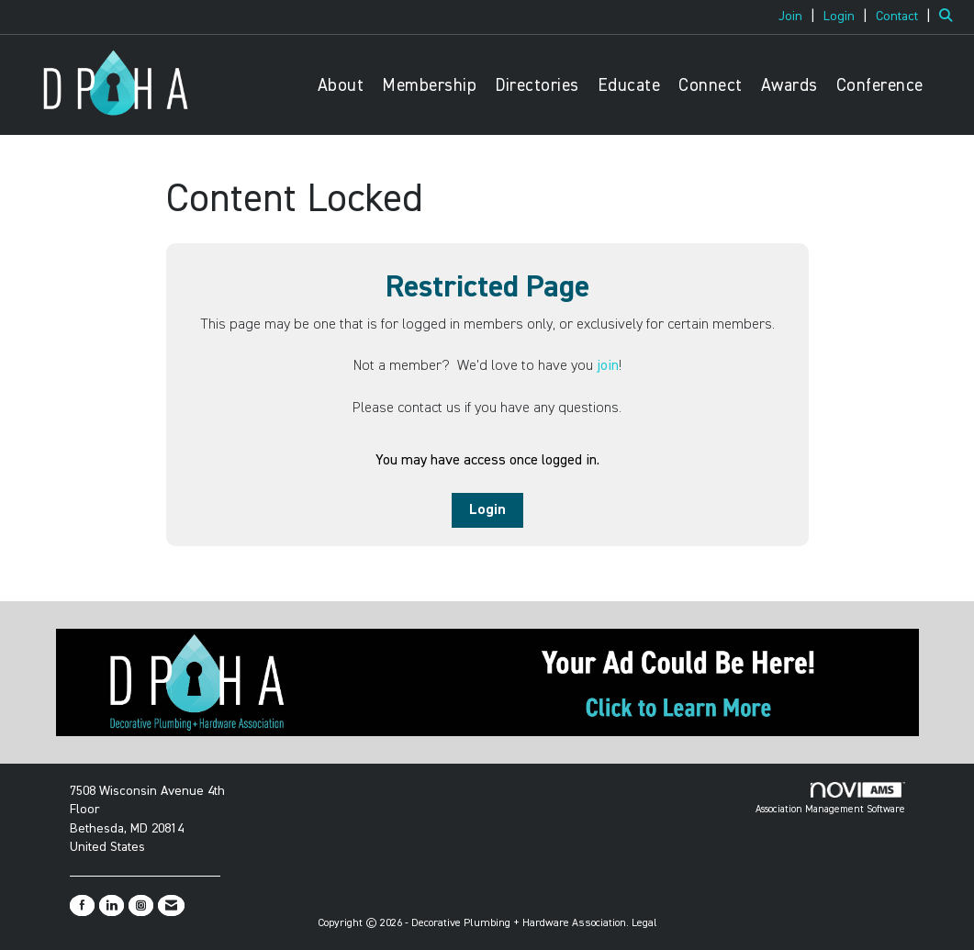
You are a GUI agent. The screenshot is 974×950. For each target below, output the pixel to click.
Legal (644, 923)
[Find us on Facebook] (82, 905)
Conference (880, 86)
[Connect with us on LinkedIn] (111, 905)
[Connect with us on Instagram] (141, 905)
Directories (537, 86)
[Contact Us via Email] (171, 905)
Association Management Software (830, 798)
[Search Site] (949, 16)
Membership (429, 86)
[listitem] (799, 16)
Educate (629, 86)
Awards (789, 86)
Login (487, 510)
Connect (710, 86)
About (341, 86)
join (608, 366)
